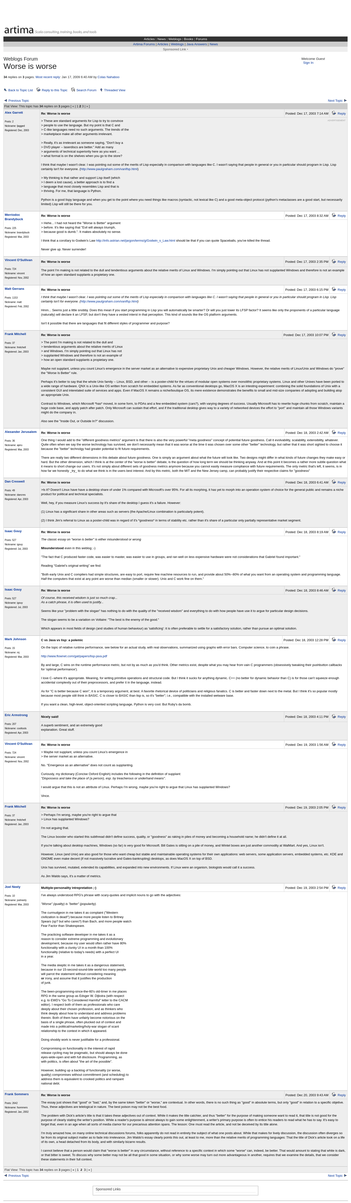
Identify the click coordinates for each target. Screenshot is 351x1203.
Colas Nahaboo (108, 77)
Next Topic (335, 100)
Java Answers (196, 44)
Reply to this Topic (55, 90)
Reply (342, 113)
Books (188, 39)
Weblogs (174, 39)
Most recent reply (48, 77)
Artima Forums (144, 44)
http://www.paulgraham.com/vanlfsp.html (109, 169)
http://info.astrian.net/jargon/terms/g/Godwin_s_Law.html (135, 240)
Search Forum (86, 90)
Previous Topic (19, 100)
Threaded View (114, 90)
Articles (149, 39)
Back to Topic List (20, 90)
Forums (201, 39)
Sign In (308, 62)
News (161, 39)
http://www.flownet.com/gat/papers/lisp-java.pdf (74, 656)
